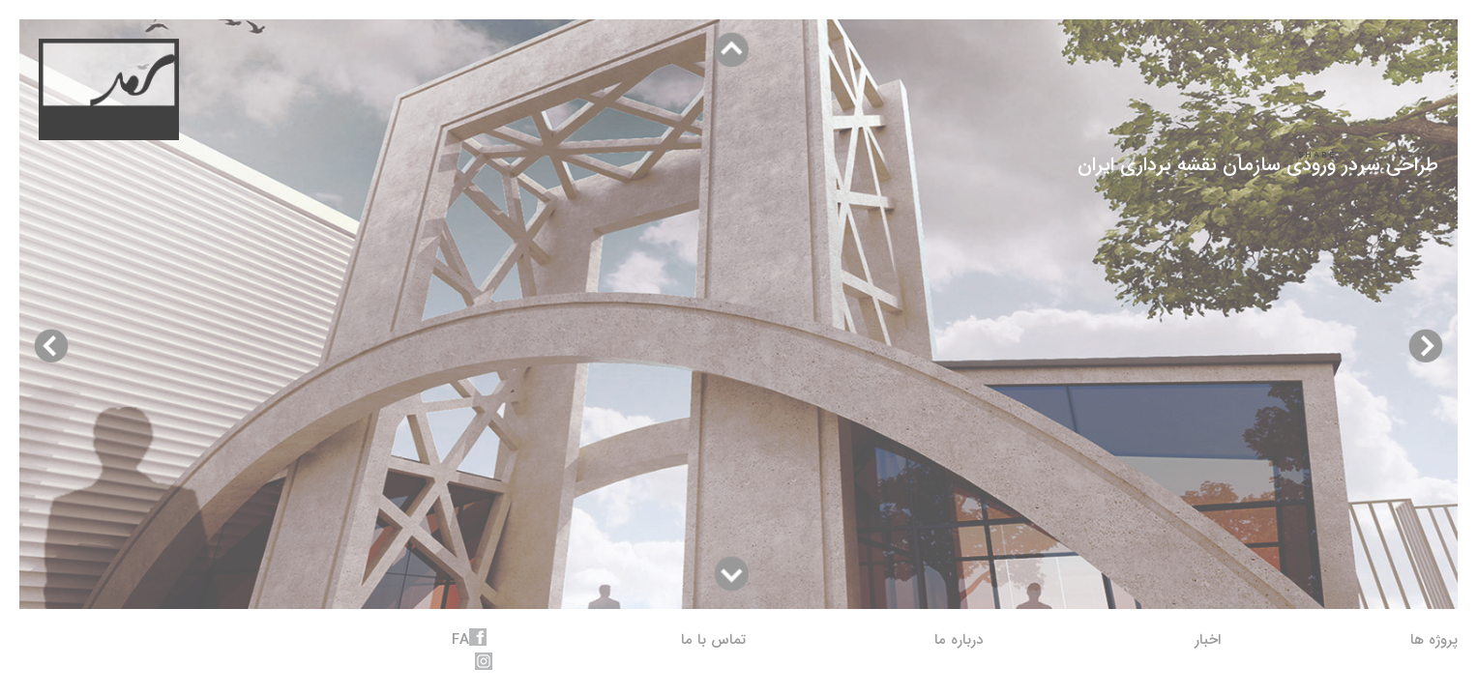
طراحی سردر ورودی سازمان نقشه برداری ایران (1258, 165)
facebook (478, 637)
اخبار (1208, 640)
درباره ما (958, 640)
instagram (483, 661)
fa (460, 640)
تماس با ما (713, 640)
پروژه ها (1434, 640)
